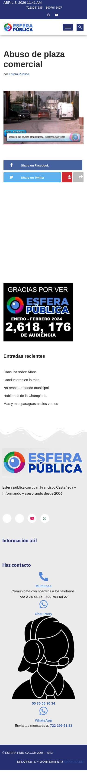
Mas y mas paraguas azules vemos (30, 404)
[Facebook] (32, 14)
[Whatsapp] (48, 14)
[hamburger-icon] (68, 27)
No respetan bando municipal (26, 388)
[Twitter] (40, 14)
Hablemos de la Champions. (25, 396)
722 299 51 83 (61, 725)
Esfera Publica (19, 74)
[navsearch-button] (80, 27)
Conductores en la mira (21, 380)
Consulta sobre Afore (19, 372)
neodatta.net (74, 762)
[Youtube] (56, 14)
